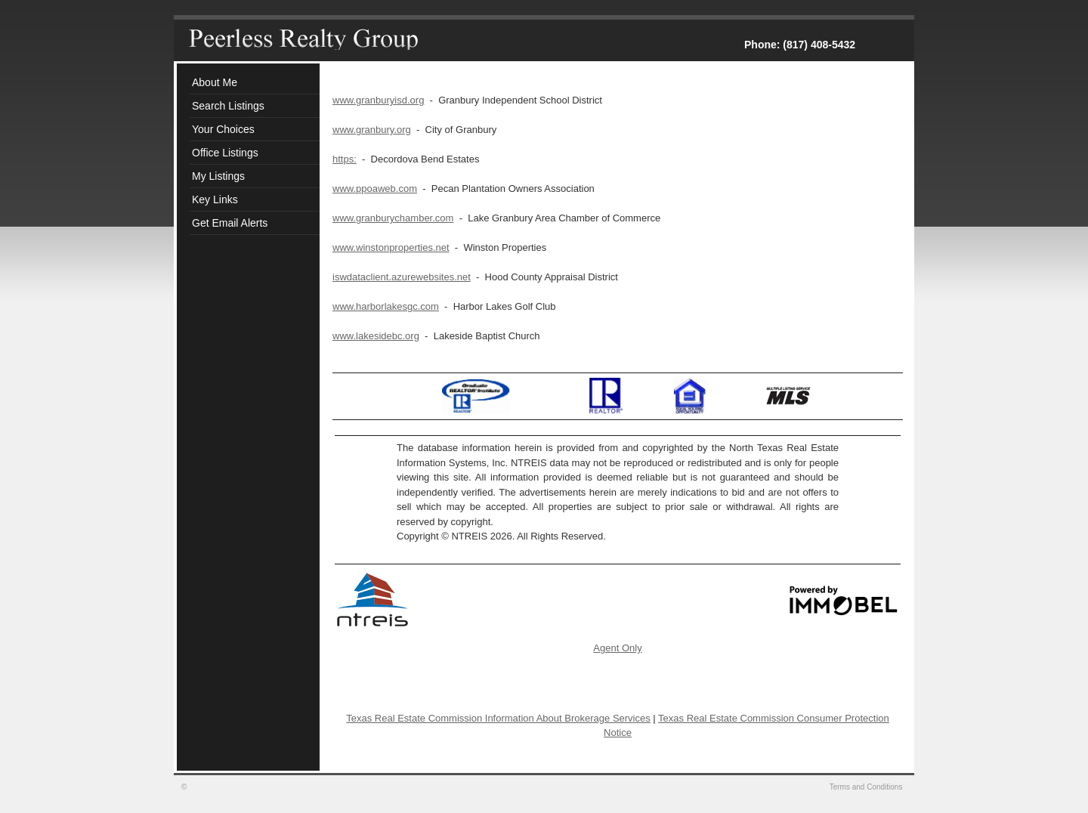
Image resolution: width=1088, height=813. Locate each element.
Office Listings (225, 153)
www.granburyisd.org (378, 100)
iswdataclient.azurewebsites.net (401, 277)
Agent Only (617, 648)
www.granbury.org (371, 129)
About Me (214, 82)
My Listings (218, 176)
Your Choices (223, 129)
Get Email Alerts (229, 223)
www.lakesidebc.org (375, 336)
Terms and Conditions (867, 787)
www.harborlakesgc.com (385, 306)
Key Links (215, 199)
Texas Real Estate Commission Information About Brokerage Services (498, 718)
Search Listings (228, 106)
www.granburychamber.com (392, 218)
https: (344, 159)
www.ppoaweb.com (374, 188)
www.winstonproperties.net (391, 247)
